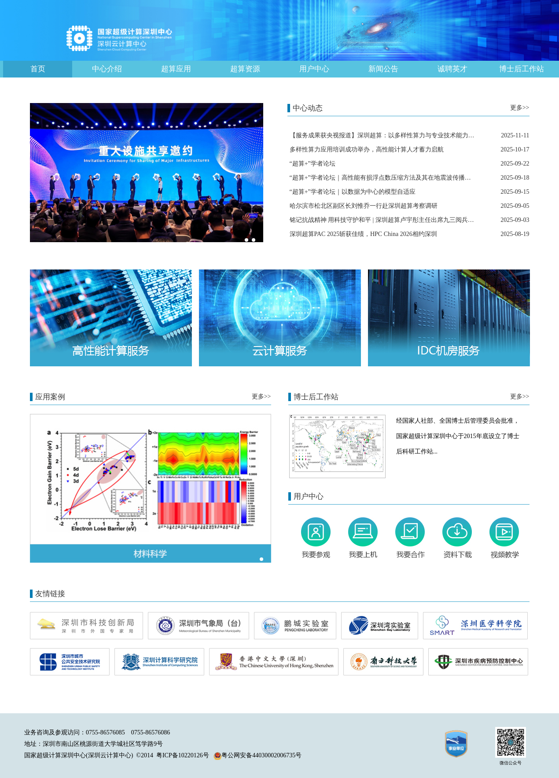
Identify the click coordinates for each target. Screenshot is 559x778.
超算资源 (245, 69)
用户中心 (314, 69)
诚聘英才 (452, 69)
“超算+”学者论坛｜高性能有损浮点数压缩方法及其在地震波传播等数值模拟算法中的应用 (411, 177)
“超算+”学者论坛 (312, 163)
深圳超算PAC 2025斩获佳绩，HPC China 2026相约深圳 (363, 234)
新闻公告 (383, 69)
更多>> (520, 107)
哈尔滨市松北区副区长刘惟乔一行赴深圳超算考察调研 (364, 206)
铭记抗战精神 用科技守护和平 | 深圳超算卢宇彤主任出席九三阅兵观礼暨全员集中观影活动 (413, 220)
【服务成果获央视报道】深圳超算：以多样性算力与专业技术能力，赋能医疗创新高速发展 (413, 135)
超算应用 (176, 69)
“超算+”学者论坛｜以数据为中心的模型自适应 (353, 191)
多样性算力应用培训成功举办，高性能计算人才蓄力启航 (367, 149)
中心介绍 (107, 69)
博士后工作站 (521, 69)
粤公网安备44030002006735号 (257, 755)
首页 (37, 69)
